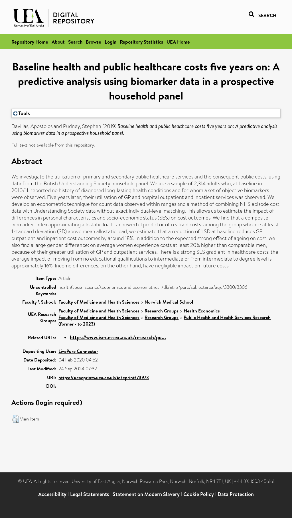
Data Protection (236, 494)
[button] (15, 419)
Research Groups (162, 311)
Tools (21, 113)
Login (110, 41)
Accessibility (52, 494)
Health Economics (202, 311)
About (58, 41)
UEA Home (178, 41)
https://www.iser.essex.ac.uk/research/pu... (118, 337)
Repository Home (29, 41)
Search (75, 41)
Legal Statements (89, 494)
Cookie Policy (198, 494)
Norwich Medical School (169, 302)
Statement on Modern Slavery (146, 494)
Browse (93, 41)
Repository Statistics (141, 41)
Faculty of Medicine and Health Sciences (98, 302)
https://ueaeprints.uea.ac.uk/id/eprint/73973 (103, 377)
